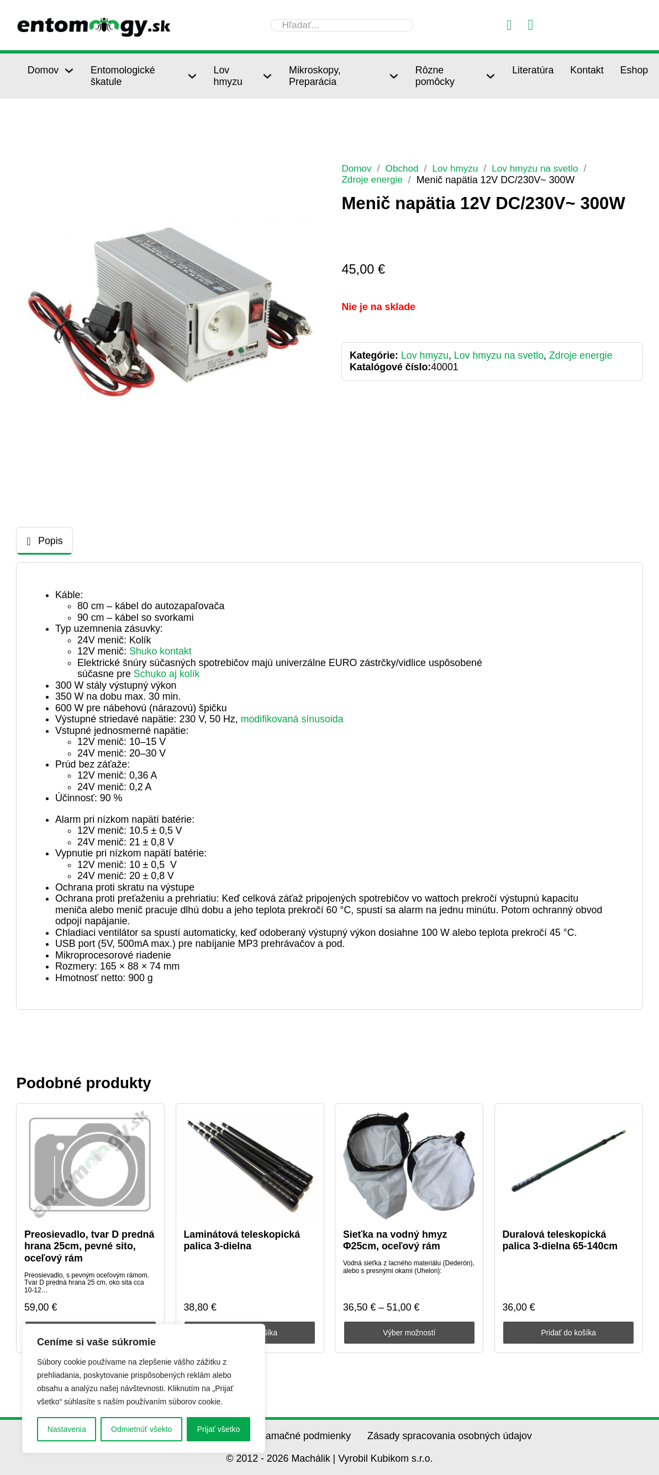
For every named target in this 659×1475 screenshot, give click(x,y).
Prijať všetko (218, 1429)
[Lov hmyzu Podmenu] (267, 76)
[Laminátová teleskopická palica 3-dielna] (249, 1166)
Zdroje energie (373, 179)
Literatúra (532, 70)
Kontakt (586, 70)
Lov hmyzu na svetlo (541, 168)
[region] (143, 1388)
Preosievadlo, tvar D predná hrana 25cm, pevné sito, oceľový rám (89, 1246)
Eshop (634, 70)
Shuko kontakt (160, 651)
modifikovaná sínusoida (292, 719)
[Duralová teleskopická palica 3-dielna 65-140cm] (568, 1166)
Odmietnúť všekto (141, 1429)
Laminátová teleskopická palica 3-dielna (241, 1240)
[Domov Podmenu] (69, 71)
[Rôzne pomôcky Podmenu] (490, 76)
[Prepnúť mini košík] (531, 25)
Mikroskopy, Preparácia (315, 76)
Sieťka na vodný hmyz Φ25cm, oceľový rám (395, 1240)
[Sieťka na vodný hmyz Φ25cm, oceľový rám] (409, 1166)
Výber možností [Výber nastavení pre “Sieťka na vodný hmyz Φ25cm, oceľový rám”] (409, 1332)
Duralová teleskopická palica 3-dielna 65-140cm (560, 1240)
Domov (43, 70)
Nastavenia (67, 1429)
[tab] (44, 541)
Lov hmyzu (228, 76)
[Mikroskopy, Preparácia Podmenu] (394, 76)
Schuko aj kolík (167, 673)
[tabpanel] (329, 786)
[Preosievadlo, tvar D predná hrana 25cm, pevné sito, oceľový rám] (90, 1166)
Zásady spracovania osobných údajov (449, 1435)
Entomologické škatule (123, 76)
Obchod (404, 168)
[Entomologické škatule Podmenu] (192, 76)
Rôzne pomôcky (435, 76)
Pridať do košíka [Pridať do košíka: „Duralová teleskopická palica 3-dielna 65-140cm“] (568, 1332)
